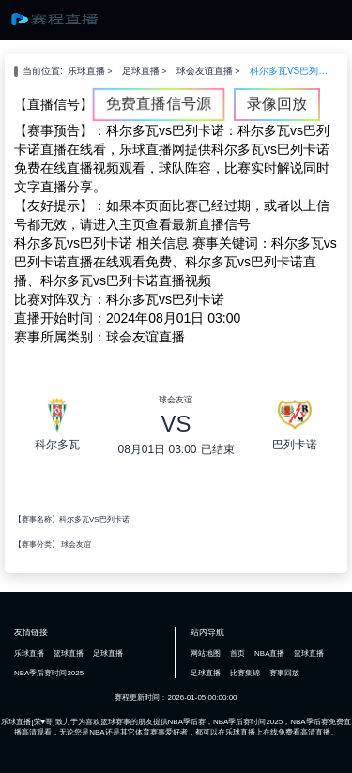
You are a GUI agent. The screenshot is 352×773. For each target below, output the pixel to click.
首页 (237, 653)
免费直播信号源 (158, 104)
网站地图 (206, 653)
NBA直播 (269, 653)
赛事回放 (284, 673)
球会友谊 (76, 544)
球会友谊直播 (204, 71)
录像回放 (277, 104)
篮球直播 (69, 653)
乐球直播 (86, 71)
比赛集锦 (245, 673)
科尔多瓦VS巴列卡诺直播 (289, 71)
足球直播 (141, 71)
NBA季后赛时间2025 (49, 673)
